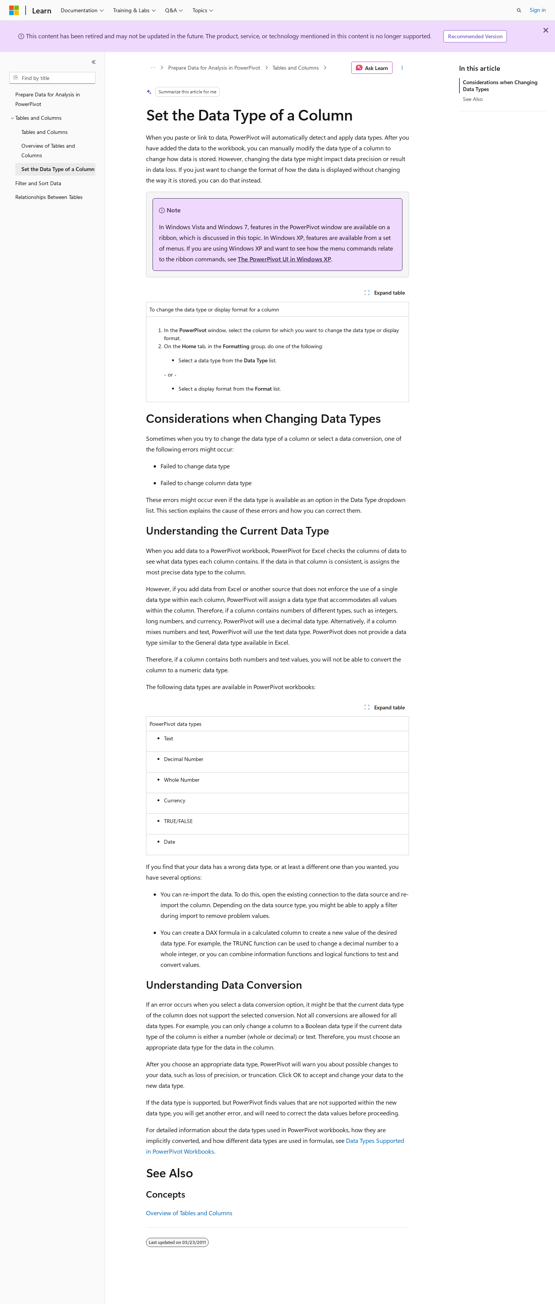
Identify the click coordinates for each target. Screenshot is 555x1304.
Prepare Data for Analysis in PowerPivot (214, 67)
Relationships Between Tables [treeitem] (49, 196)
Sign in (538, 9)
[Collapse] (94, 62)
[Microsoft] (14, 10)
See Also (473, 99)
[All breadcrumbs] (152, 68)
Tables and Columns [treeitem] (44, 131)
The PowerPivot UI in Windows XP (284, 259)
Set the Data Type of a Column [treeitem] (57, 169)
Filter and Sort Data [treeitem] (38, 183)
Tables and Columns (296, 67)
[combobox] (52, 78)
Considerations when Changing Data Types (500, 85)
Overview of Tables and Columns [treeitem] (48, 150)
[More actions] (402, 68)
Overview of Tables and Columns (189, 1213)
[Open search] (519, 10)
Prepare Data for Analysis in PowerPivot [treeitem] (47, 99)
